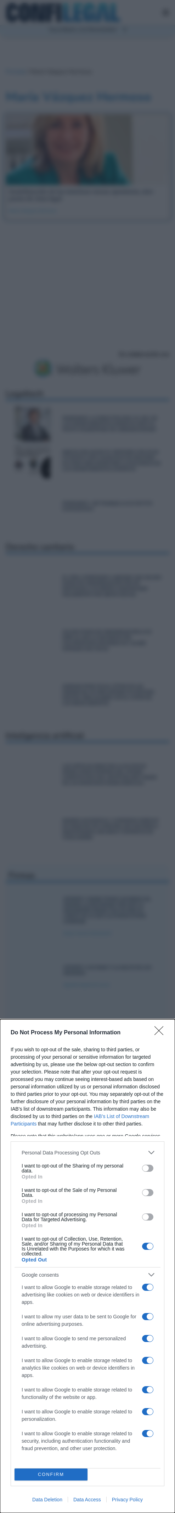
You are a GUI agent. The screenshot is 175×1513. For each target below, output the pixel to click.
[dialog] (87, 1266)
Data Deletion (47, 1499)
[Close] (161, 1033)
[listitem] (87, 1152)
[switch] (147, 1168)
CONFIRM (51, 1474)
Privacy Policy (127, 1499)
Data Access (87, 1499)
